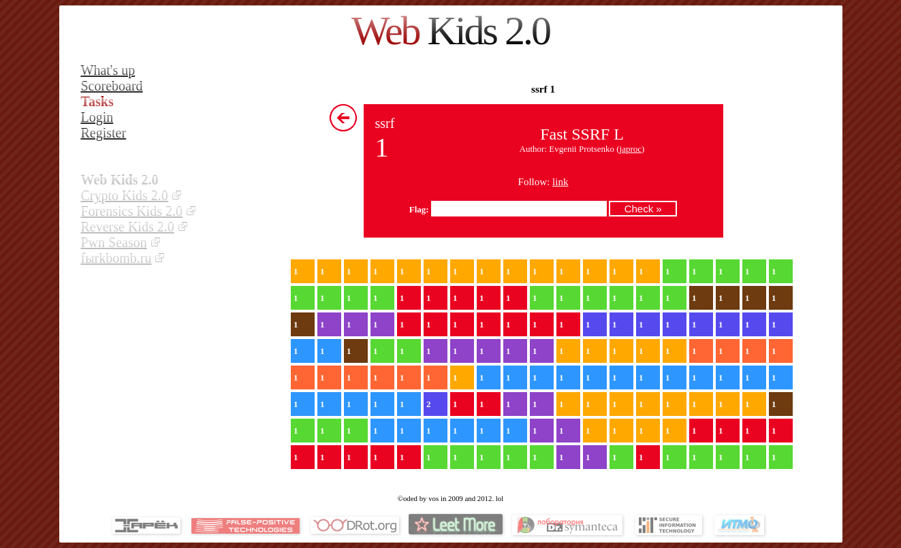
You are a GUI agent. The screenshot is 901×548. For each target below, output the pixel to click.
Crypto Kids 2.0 (124, 195)
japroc (631, 149)
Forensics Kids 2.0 (132, 211)
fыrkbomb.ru (116, 258)
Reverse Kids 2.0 (127, 226)
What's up (108, 70)
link (560, 181)
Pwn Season (114, 242)
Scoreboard (112, 85)
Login (97, 117)
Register (104, 132)
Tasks (97, 101)
